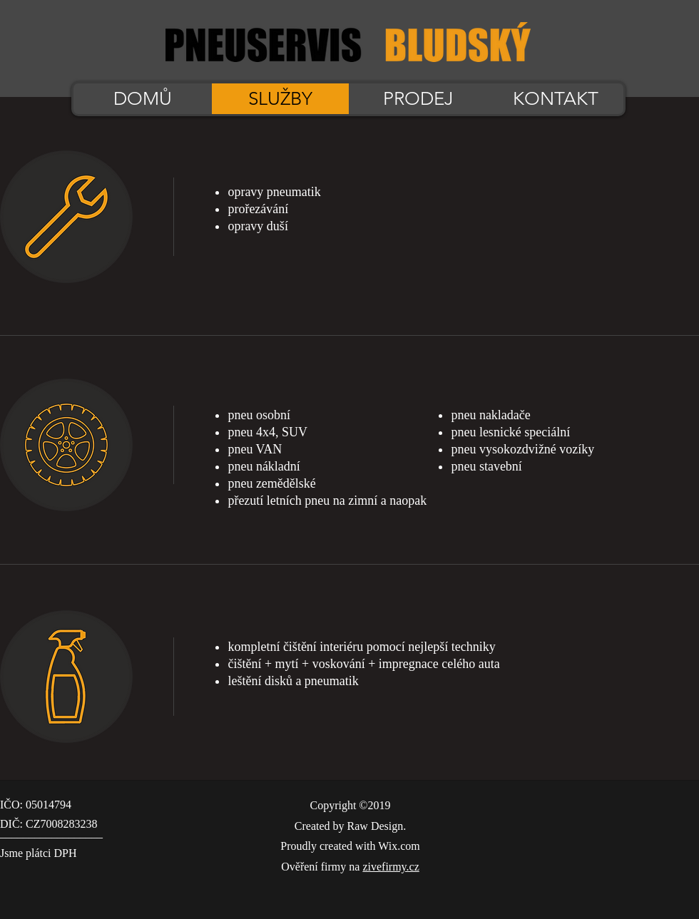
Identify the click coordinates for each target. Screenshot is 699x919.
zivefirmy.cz (390, 867)
